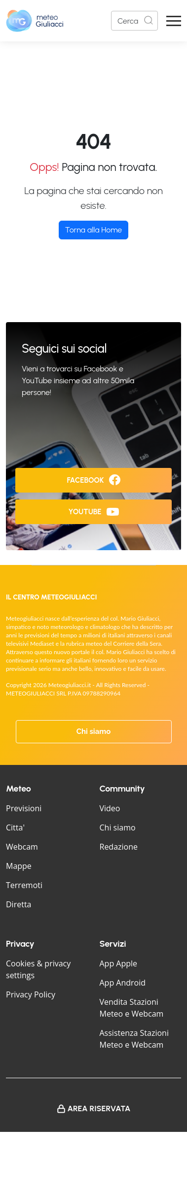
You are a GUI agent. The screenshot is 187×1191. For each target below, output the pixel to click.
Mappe (19, 865)
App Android (123, 982)
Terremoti (24, 885)
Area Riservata (99, 1108)
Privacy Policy (30, 994)
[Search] (134, 21)
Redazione (119, 846)
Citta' (15, 827)
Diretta (18, 904)
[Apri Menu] (173, 21)
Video (110, 808)
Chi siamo (93, 731)
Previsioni (23, 808)
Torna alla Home (93, 229)
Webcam (22, 846)
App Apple (119, 963)
